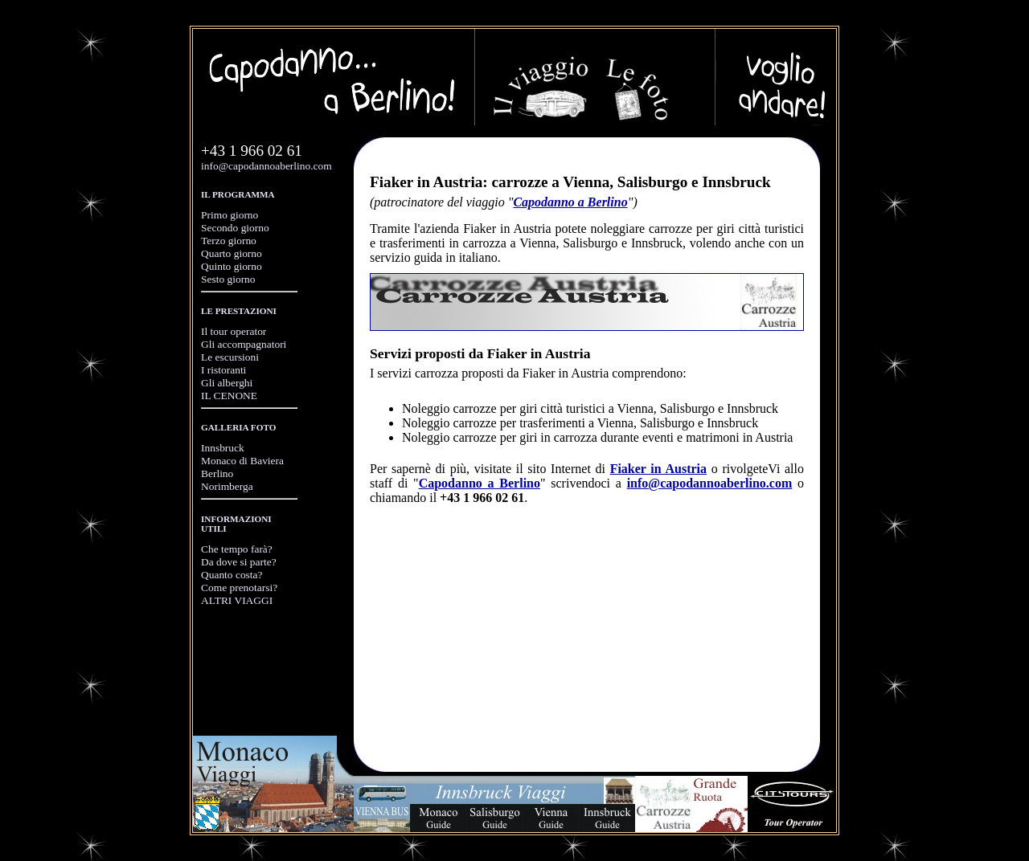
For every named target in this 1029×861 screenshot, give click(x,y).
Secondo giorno (235, 228)
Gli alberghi (226, 383)
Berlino (217, 473)
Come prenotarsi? (239, 587)
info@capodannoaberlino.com (266, 166)
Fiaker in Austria (658, 468)
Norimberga (227, 486)
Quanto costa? (232, 575)
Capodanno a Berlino (570, 202)
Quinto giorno (231, 266)
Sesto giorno (228, 279)
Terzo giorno (228, 241)
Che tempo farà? (237, 549)
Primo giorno (229, 215)
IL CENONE (229, 396)
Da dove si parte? (239, 562)
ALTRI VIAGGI (237, 600)
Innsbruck (222, 448)
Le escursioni (230, 357)
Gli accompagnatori (243, 344)
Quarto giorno (231, 253)
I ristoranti (223, 370)
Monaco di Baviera (242, 461)
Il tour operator (233, 331)
